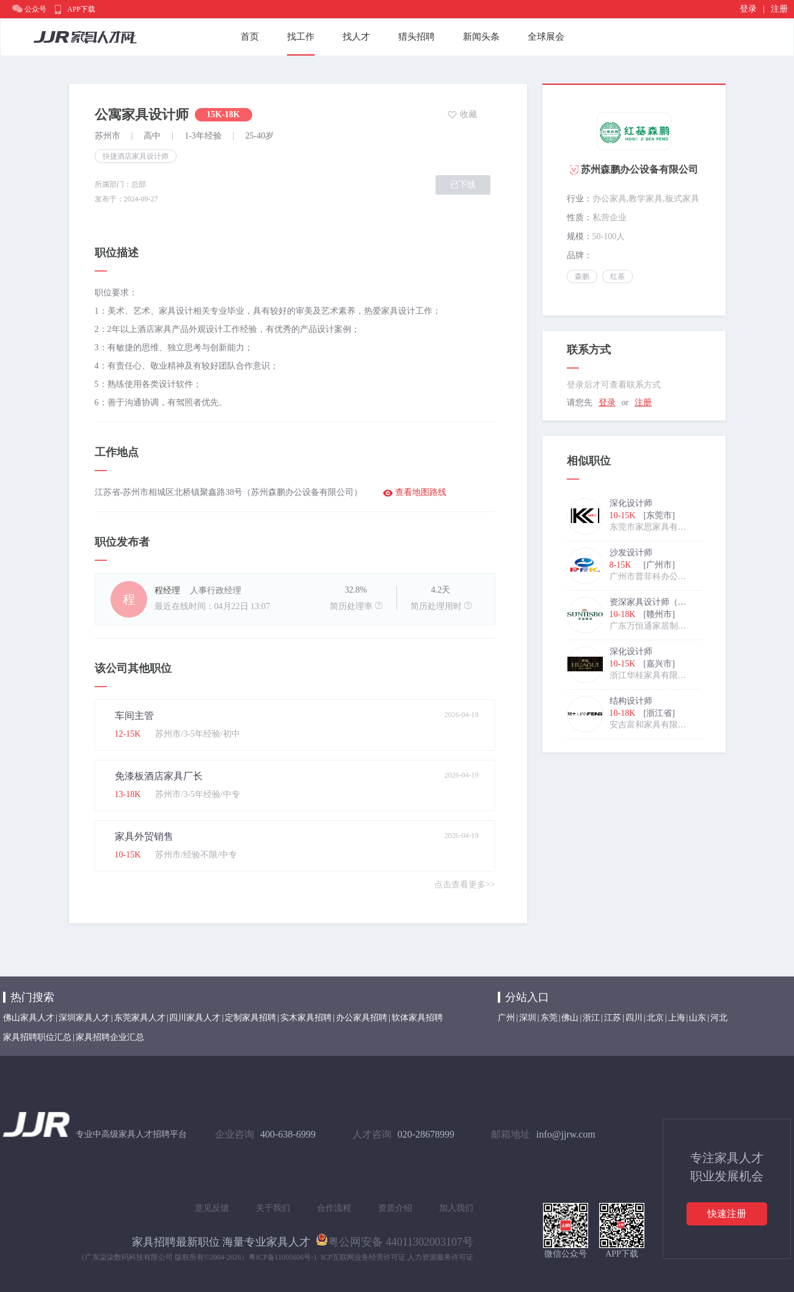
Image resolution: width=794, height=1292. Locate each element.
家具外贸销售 (144, 836)
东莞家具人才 (140, 1017)
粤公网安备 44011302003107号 (394, 1239)
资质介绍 (395, 1208)
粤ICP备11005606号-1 (283, 1257)
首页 (250, 37)
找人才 (356, 37)
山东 (697, 1017)
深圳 (527, 1017)
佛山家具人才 (28, 1017)
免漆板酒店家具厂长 (159, 776)
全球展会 (546, 37)
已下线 (463, 184)
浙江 (591, 1017)
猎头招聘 (416, 37)
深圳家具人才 (84, 1017)
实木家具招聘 (306, 1017)
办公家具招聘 (361, 1017)
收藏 (468, 114)
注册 (779, 8)
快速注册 (726, 1213)
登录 (748, 8)
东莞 (549, 1017)
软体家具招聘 (417, 1017)
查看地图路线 (420, 492)
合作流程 (334, 1208)
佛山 (569, 1017)
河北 (718, 1017)
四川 (634, 1017)
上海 (676, 1017)
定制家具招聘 (250, 1017)
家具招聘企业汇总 (110, 1037)
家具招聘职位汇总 (37, 1037)
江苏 (612, 1017)
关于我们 (273, 1208)
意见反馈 (212, 1208)
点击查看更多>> (464, 884)
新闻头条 (481, 37)
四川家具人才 (194, 1017)
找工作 (301, 37)
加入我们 (456, 1208)
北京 (655, 1017)
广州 (506, 1017)
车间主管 (134, 715)
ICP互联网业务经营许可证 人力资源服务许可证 (397, 1257)
